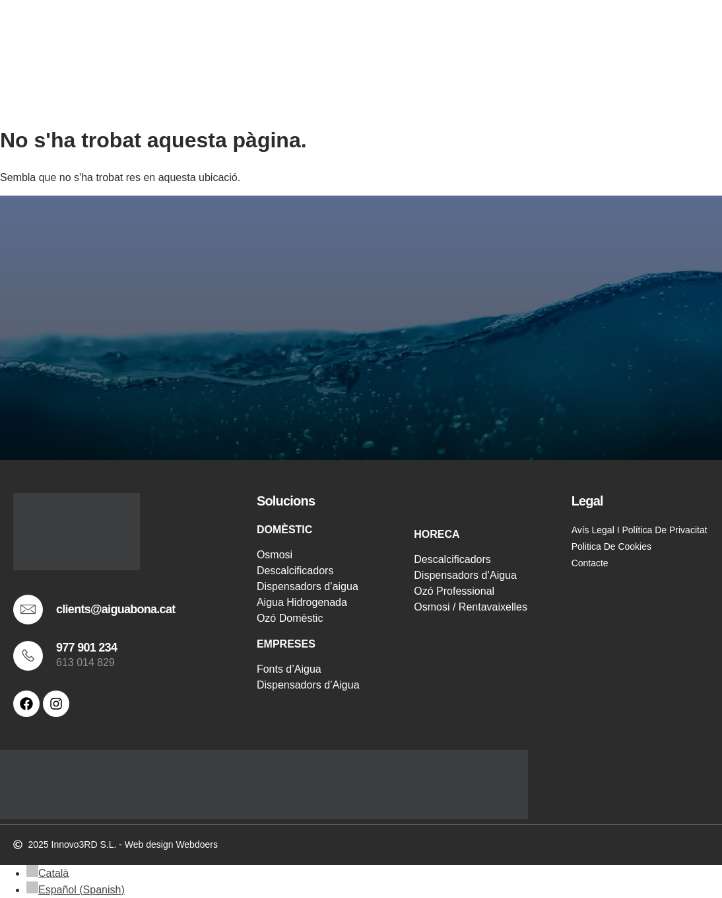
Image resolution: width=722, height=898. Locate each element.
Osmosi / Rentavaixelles (470, 607)
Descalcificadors (295, 570)
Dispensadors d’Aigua (308, 685)
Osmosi (274, 554)
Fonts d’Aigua (289, 669)
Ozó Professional (454, 591)
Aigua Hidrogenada (302, 602)
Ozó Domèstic (290, 618)
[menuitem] (47, 873)
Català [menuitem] (53, 873)
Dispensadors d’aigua (307, 586)
